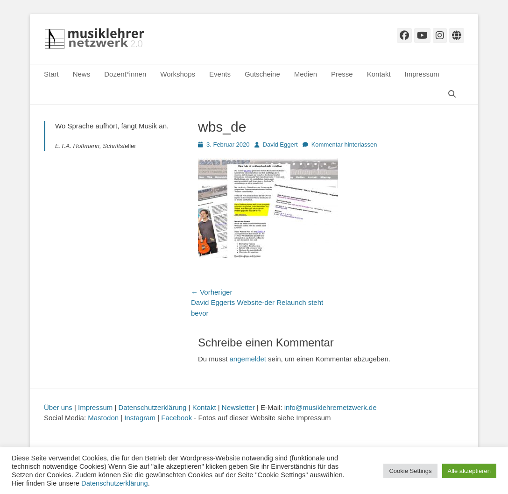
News (82, 74)
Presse (342, 74)
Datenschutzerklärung (153, 407)
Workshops (177, 74)
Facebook (176, 418)
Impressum (422, 74)
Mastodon (103, 418)
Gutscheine (262, 74)
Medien (305, 74)
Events (220, 74)
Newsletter (238, 407)
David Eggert (280, 144)
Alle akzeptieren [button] (469, 470)
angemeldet (248, 359)
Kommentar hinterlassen (344, 144)
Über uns (58, 407)
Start (51, 74)
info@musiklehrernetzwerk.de (330, 407)
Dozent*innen (125, 74)
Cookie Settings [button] (410, 470)
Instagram (139, 418)
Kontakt (379, 74)
